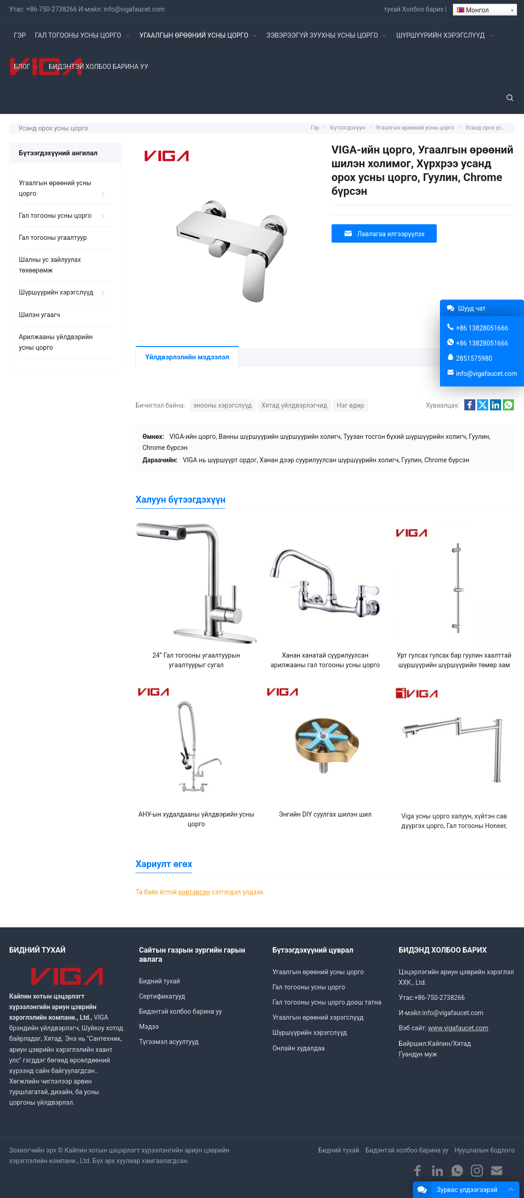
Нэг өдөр (350, 405)
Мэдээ (149, 1026)
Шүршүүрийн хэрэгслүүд (56, 292)
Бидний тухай (159, 981)
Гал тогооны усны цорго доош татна (326, 1002)
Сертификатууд (162, 996)
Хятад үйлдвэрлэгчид (294, 405)
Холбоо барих (423, 9)
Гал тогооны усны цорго (55, 215)
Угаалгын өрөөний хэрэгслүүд (317, 1017)
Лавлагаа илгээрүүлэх (384, 234)
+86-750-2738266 (51, 9)
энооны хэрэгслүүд (222, 405)
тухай (392, 9)
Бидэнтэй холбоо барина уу (180, 1011)
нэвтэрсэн (194, 892)
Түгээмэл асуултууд (168, 1041)
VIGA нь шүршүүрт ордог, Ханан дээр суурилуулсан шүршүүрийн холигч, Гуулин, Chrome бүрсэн (326, 460)
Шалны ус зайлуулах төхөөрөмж (50, 265)
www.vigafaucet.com (458, 1028)
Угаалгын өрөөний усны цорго (55, 188)
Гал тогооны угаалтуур (53, 237)
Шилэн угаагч (39, 314)
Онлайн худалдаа (298, 1048)
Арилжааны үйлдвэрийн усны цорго (56, 342)
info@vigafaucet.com (134, 9)
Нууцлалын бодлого (485, 1150)
